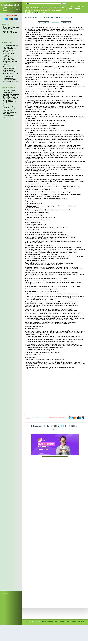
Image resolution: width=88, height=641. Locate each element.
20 (44, 426)
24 (58, 426)
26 (66, 426)
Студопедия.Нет (35, 621)
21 (48, 426)
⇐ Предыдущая (44, 22)
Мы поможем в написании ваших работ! (55, 456)
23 (55, 426)
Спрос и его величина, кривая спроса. (11, 27)
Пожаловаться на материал (79, 7)
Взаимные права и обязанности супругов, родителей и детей (11, 93)
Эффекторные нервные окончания (10, 31)
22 (51, 426)
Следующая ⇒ (66, 22)
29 (76, 426)
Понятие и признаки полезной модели (10, 67)
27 (69, 426)
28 (73, 426)
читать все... (41, 12)
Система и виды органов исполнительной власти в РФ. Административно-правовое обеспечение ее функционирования (10, 111)
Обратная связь (71, 7)
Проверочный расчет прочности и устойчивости (10, 47)
